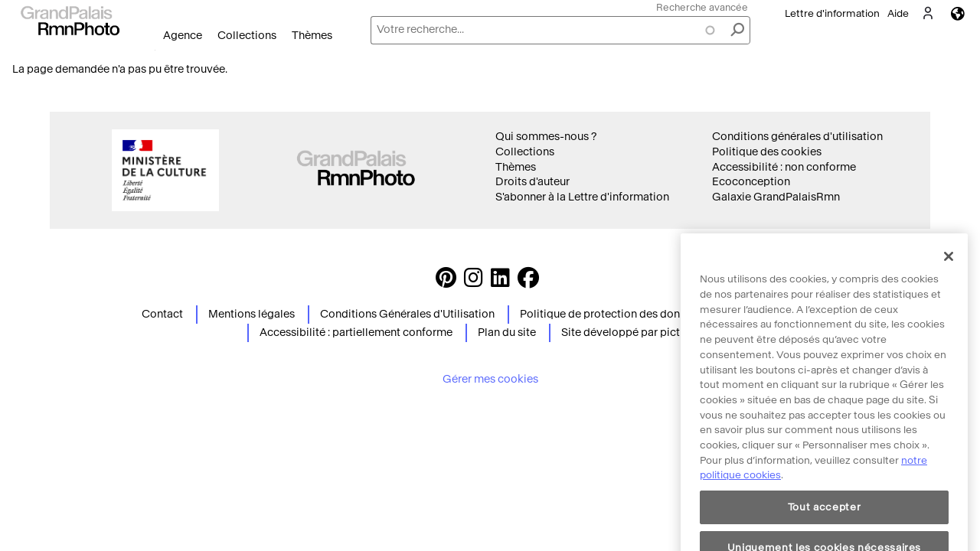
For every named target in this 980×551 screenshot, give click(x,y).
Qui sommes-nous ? (545, 136)
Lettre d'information (832, 13)
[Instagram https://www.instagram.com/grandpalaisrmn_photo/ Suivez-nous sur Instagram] (473, 282)
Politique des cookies (767, 152)
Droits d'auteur (532, 181)
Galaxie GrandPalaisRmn (776, 197)
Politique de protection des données (612, 314)
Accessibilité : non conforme (784, 167)
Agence (182, 35)
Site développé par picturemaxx (642, 332)
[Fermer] (948, 273)
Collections (246, 35)
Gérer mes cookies (490, 379)
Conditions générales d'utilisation (797, 136)
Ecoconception (751, 181)
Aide (898, 13)
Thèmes (312, 35)
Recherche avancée (702, 7)
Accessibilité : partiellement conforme (356, 332)
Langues (957, 13)
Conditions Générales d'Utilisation (407, 314)
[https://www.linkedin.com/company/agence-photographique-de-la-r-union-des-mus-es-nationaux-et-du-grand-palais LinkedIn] (500, 282)
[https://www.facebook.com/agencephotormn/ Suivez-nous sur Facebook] (528, 282)
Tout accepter (824, 524)
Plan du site (507, 332)
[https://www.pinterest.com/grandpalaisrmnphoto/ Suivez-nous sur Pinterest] (446, 282)
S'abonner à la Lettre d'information (582, 197)
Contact (162, 314)
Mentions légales (251, 314)
